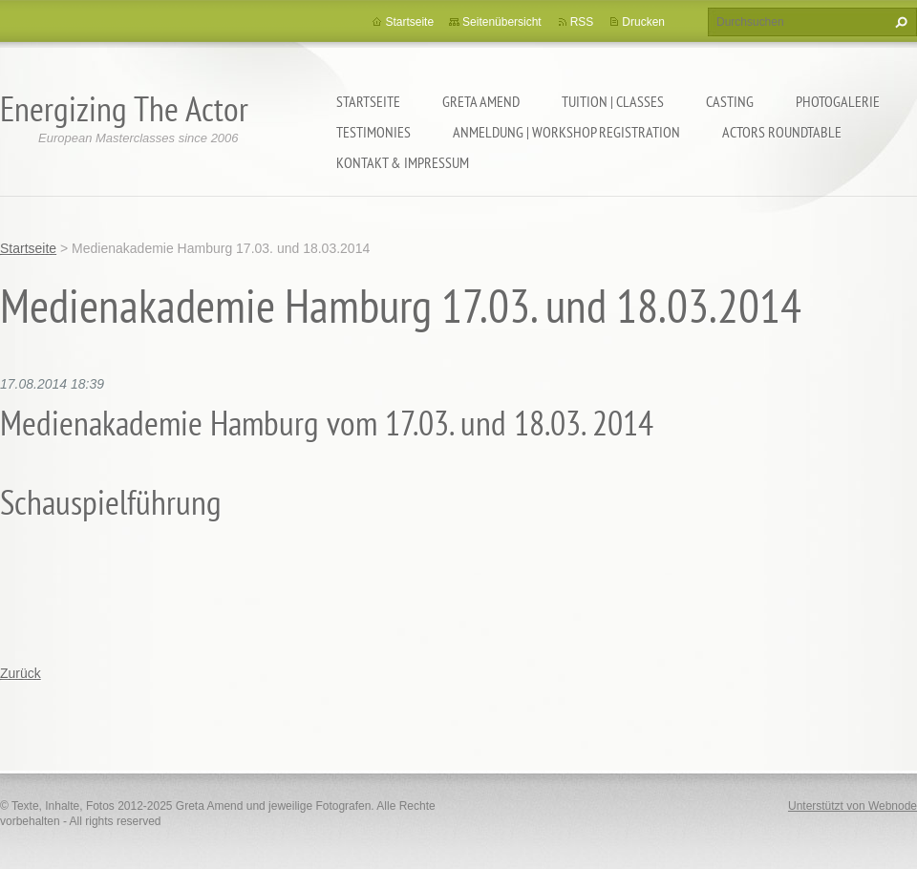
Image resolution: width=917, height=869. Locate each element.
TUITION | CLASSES (613, 101)
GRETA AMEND (481, 101)
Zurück (20, 673)
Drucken (643, 22)
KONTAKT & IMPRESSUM (402, 162)
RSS (582, 22)
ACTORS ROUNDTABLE (782, 131)
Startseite (368, 101)
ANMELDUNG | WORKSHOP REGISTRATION (566, 131)
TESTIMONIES (373, 131)
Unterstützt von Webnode (852, 806)
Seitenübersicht (502, 22)
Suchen (899, 22)
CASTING (730, 101)
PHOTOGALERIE (838, 101)
